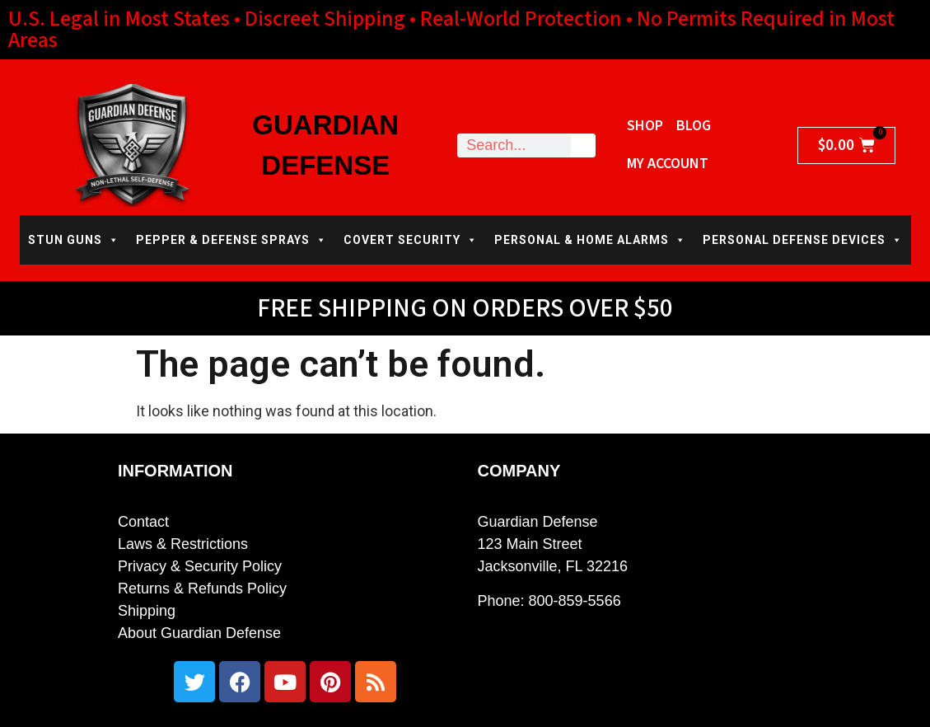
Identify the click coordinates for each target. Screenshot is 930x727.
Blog (693, 125)
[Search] (583, 145)
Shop (645, 125)
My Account (667, 163)
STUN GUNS (73, 239)
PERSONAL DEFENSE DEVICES (803, 239)
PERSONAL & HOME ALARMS (590, 239)
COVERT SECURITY (410, 239)
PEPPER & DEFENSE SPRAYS (231, 239)
